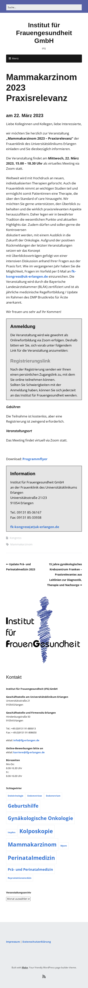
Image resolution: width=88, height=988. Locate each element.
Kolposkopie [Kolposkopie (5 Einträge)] (36, 831)
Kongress (15, 538)
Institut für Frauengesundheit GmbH (44, 32)
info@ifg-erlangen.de (26, 740)
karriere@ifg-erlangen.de (29, 752)
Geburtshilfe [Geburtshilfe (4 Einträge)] (23, 805)
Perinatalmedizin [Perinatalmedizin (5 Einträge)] (31, 858)
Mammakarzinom (21, 544)
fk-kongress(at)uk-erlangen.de (34, 527)
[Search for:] (44, 7)
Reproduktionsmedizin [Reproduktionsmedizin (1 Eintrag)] (19, 878)
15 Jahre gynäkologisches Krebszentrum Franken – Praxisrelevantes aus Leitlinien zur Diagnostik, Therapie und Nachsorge (64, 574)
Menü (15, 58)
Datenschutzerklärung (36, 941)
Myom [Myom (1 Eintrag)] (63, 845)
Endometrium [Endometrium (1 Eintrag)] (53, 795)
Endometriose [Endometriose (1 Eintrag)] (34, 795)
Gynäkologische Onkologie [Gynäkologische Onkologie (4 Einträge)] (40, 818)
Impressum (13, 941)
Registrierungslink (30, 360)
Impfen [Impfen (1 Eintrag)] (11, 832)
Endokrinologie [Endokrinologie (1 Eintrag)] (15, 795)
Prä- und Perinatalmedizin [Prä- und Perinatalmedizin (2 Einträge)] (30, 869)
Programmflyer (35, 459)
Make (25, 967)
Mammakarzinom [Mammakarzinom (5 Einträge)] (32, 844)
